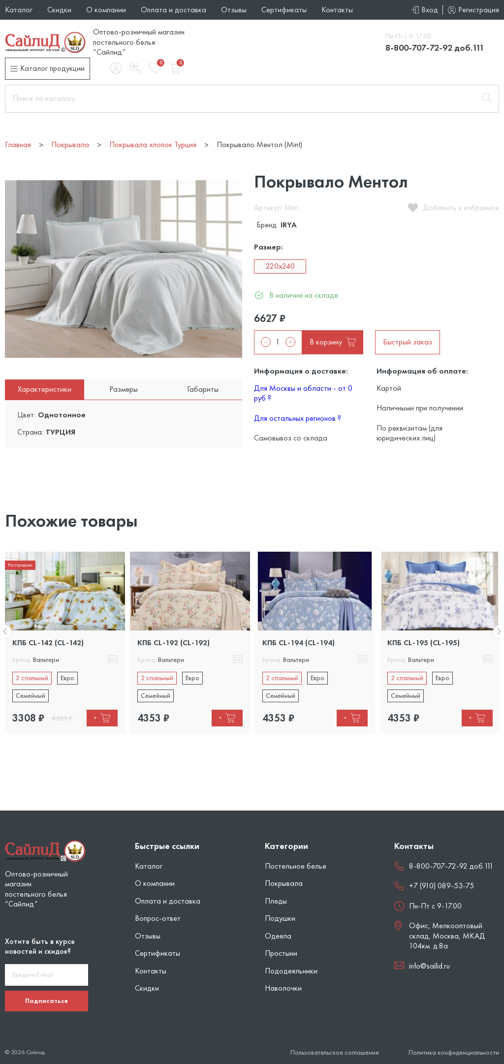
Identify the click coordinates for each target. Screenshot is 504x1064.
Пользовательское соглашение (334, 1052)
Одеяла (278, 936)
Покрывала (284, 883)
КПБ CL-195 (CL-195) (423, 642)
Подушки (280, 918)
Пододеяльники (291, 971)
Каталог (18, 9)
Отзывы (234, 9)
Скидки (59, 9)
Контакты (337, 9)
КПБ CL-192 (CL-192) (173, 642)
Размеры (123, 389)
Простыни (281, 953)
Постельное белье (295, 866)
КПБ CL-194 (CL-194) (298, 642)
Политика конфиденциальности (454, 1052)
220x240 (280, 266)
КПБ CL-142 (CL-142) (48, 642)
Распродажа (20, 565)
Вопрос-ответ (158, 918)
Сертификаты (284, 9)
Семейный (30, 695)
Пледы (276, 901)
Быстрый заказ (407, 342)
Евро (67, 677)
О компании (106, 9)
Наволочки (283, 988)
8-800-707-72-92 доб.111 (434, 47)
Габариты (203, 389)
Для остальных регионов (297, 418)
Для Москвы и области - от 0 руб (303, 393)
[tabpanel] (65, 643)
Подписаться (46, 1000)
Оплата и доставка (173, 9)
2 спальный (32, 677)
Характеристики (44, 389)
